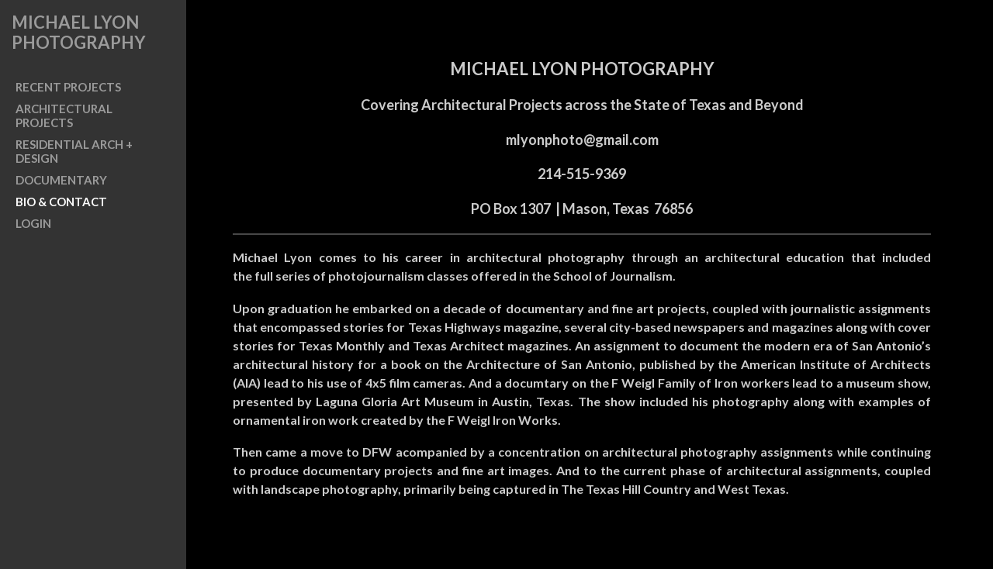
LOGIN (33, 223)
